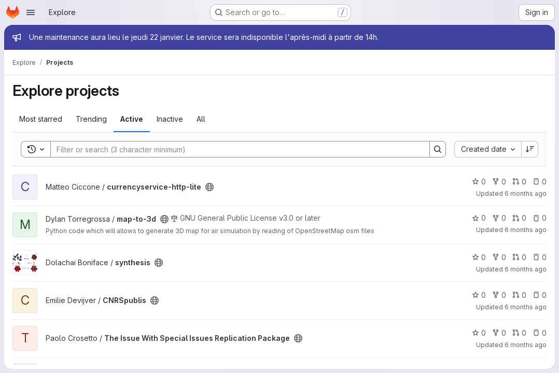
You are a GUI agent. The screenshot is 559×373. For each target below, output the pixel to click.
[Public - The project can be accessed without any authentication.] (209, 187)
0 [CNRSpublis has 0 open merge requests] (519, 295)
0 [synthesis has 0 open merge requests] (519, 257)
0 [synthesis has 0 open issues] (540, 257)
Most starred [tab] (40, 118)
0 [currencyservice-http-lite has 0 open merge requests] (519, 181)
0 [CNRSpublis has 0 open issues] (540, 295)
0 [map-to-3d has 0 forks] (499, 217)
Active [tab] (131, 118)
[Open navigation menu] (30, 12)
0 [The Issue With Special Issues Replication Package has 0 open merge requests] (519, 332)
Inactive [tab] (170, 118)
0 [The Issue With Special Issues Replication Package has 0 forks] (499, 332)
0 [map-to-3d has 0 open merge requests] (519, 217)
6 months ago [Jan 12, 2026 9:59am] (526, 307)
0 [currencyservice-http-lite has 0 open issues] (540, 181)
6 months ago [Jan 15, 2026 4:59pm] (526, 193)
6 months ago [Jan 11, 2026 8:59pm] (526, 345)
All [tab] (201, 118)
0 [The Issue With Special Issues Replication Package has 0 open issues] (540, 332)
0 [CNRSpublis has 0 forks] (499, 295)
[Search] (235, 149)
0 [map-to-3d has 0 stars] (479, 217)
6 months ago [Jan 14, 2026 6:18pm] (526, 230)
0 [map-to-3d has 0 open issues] (540, 217)
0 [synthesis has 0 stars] (479, 257)
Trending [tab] (91, 118)
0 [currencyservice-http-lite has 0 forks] (499, 181)
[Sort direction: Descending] (530, 149)
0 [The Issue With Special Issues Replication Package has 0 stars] (479, 332)
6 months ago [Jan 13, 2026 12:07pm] (526, 269)
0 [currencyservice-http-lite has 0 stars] (479, 181)
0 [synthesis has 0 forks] (499, 257)
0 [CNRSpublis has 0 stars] (479, 295)
